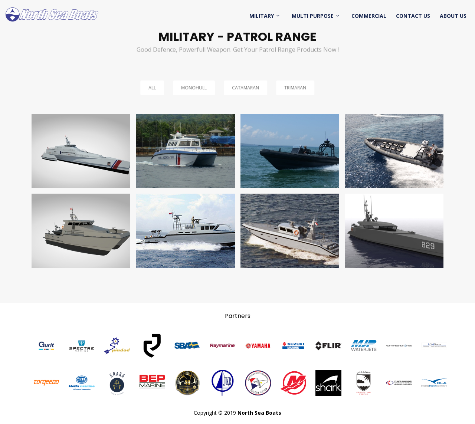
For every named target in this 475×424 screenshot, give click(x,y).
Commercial (368, 15)
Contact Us (413, 15)
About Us (453, 15)
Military (261, 15)
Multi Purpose (313, 15)
